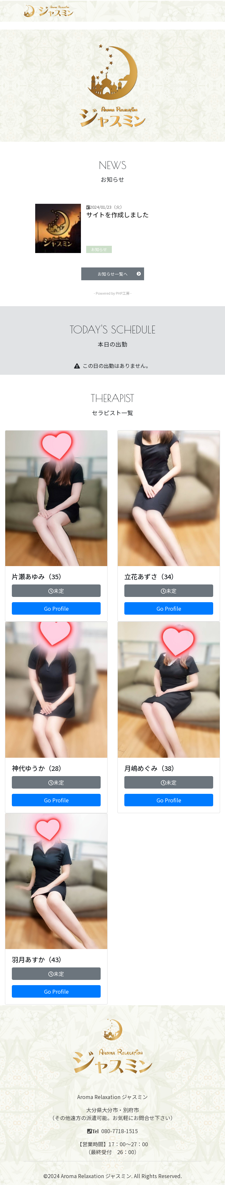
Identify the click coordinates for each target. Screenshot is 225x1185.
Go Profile (56, 608)
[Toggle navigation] (210, 10)
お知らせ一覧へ (119, 274)
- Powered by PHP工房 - (113, 293)
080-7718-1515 (119, 1131)
